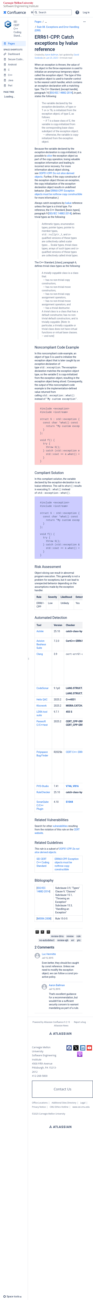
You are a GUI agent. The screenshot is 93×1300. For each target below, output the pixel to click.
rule (79, 936)
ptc (79, 940)
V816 (76, 786)
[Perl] (14, 85)
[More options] (84, 21)
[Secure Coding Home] (14, 59)
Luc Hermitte (49, 954)
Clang (39, 654)
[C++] (14, 75)
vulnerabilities (60, 826)
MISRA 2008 (44, 918)
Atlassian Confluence (54, 1022)
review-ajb (62, 940)
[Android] (14, 64)
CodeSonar (42, 688)
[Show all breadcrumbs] (46, 21)
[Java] (14, 80)
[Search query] (52, 12)
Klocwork (41, 705)
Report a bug (80, 1022)
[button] (77, 12)
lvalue (68, 203)
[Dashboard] (14, 54)
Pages (38, 21)
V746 (69, 786)
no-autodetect (46, 940)
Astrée (39, 631)
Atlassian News (61, 1025)
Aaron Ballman (57, 985)
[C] (14, 69)
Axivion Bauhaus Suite (41, 644)
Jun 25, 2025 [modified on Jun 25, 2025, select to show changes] (52, 58)
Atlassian (60, 1033)
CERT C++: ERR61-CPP (78, 752)
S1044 (69, 801)
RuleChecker (43, 792)
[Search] (36, 12)
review (70, 936)
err (72, 940)
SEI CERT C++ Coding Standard (42, 862)
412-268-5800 (39, 1075)
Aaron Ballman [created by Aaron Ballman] (51, 55)
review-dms (57, 936)
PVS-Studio (42, 786)
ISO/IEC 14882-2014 (61, 92)
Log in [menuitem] (86, 12)
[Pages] (14, 43)
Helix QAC (41, 699)
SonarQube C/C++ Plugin (42, 805)
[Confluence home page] (15, 12)
